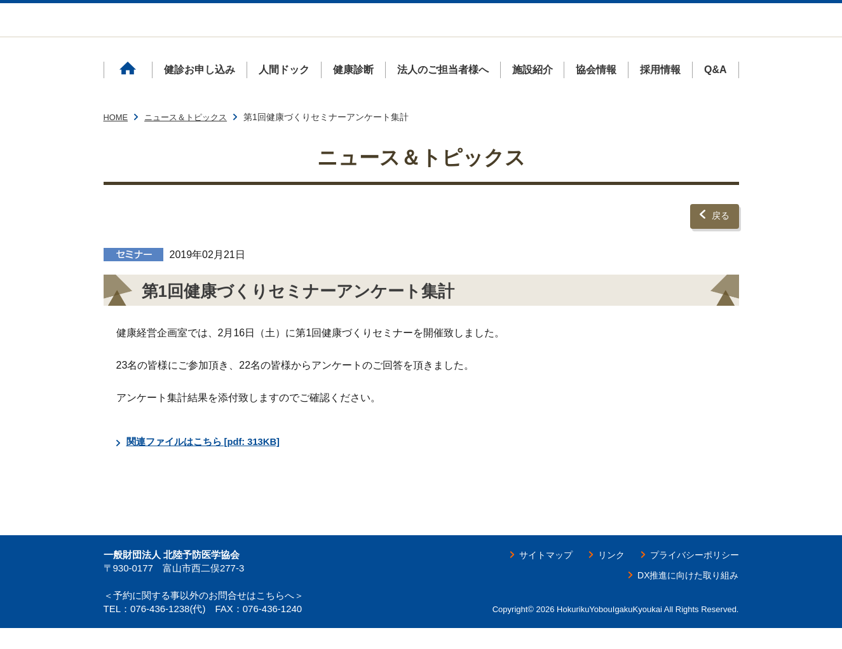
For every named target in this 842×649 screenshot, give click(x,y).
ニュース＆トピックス (191, 142)
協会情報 (596, 95)
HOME (117, 142)
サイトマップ (525, 575)
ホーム (127, 95)
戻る (719, 238)
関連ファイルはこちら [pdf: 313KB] (209, 462)
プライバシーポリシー (688, 575)
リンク (596, 575)
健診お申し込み (199, 95)
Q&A (715, 95)
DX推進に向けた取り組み (680, 596)
